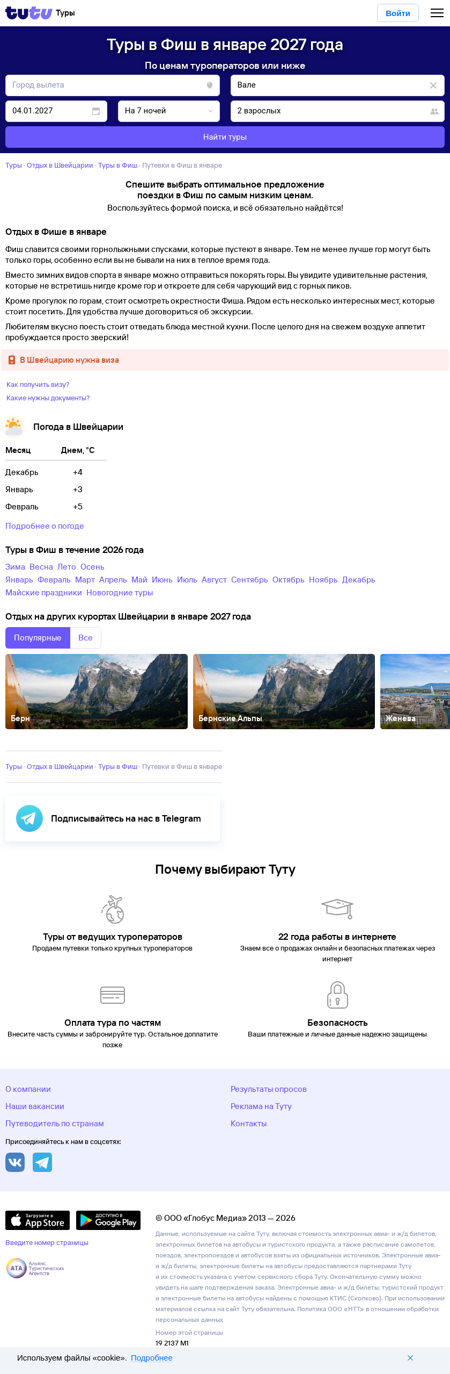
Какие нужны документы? (48, 397)
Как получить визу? (38, 384)
